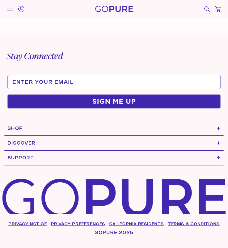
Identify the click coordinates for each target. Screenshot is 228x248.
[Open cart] (218, 9)
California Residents (136, 224)
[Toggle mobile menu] (10, 9)
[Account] (21, 9)
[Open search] (207, 9)
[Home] (114, 9)
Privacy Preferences (78, 224)
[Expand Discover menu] (114, 143)
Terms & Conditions (194, 224)
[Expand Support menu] (114, 158)
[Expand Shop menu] (114, 128)
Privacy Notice (27, 224)
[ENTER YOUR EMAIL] (114, 82)
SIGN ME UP (114, 101)
